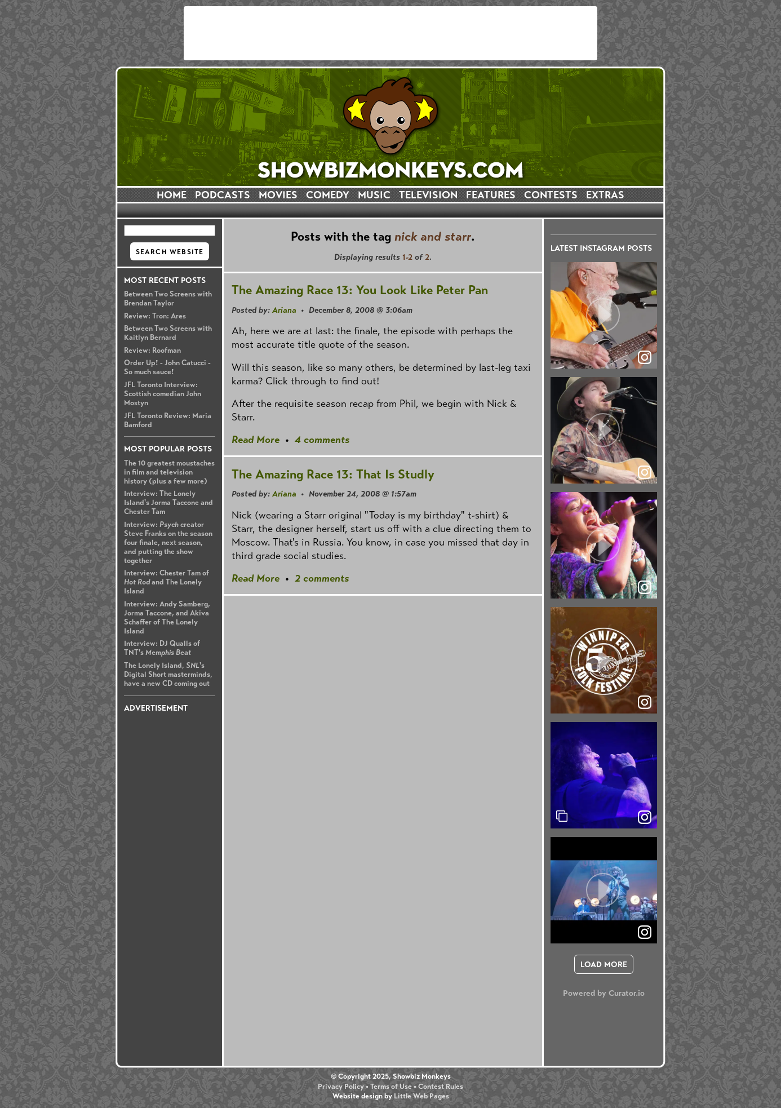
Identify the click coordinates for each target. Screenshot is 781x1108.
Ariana (284, 310)
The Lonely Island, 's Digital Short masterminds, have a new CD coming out (168, 674)
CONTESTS (551, 195)
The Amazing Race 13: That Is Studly (333, 474)
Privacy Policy (341, 1086)
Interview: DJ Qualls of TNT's (162, 648)
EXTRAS (605, 195)
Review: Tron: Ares (155, 316)
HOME (172, 195)
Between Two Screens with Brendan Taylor (168, 299)
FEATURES (491, 195)
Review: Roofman (152, 350)
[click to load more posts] (603, 964)
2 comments (322, 578)
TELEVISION (428, 195)
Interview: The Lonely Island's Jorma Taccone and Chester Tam (168, 502)
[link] (644, 817)
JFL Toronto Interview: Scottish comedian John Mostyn (162, 393)
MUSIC (374, 195)
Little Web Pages (421, 1096)
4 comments (322, 439)
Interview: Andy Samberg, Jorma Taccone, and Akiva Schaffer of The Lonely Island (167, 618)
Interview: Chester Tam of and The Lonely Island (166, 582)
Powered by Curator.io (604, 993)
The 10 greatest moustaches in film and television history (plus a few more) (169, 472)
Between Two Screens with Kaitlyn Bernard (168, 333)
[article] (604, 315)
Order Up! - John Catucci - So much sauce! (167, 367)
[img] (604, 775)
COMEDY (327, 195)
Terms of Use (391, 1086)
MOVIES (278, 195)
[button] (604, 315)
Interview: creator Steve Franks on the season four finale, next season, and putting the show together (168, 542)
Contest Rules (440, 1086)
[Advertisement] (390, 33)
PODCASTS (222, 195)
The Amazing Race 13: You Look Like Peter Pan (360, 290)
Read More (255, 439)
